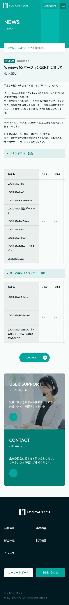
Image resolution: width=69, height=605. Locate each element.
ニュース (22, 47)
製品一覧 (9, 540)
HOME (11, 47)
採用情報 (41, 540)
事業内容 (41, 528)
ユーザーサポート (18, 572)
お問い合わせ (50, 5)
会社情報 (9, 528)
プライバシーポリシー (14, 593)
